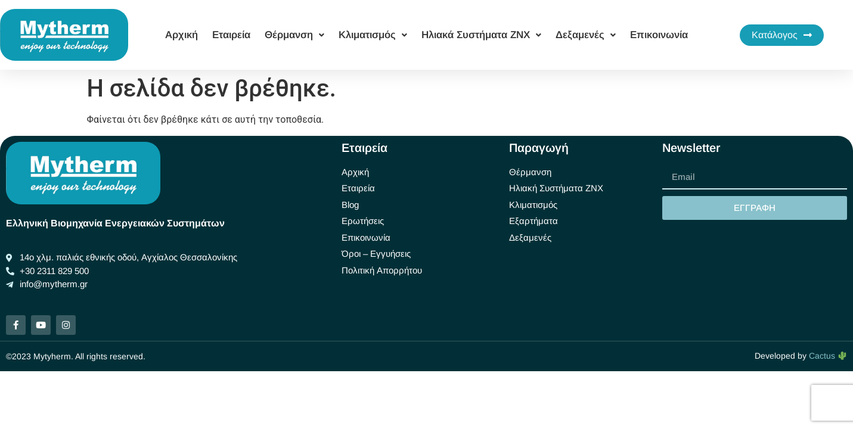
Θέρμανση (294, 35)
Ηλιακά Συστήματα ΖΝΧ (481, 35)
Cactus (827, 355)
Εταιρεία (231, 35)
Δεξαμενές (586, 35)
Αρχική (181, 35)
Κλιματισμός (373, 35)
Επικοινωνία (659, 35)
